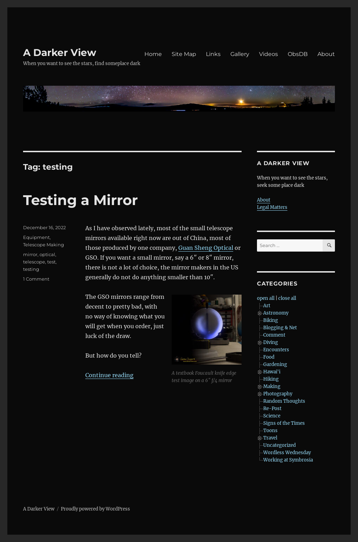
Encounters (276, 350)
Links (213, 54)
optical (47, 254)
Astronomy (275, 313)
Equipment (36, 237)
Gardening (275, 364)
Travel (270, 438)
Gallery (239, 54)
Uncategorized (279, 445)
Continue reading (109, 375)
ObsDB (298, 54)
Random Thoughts (284, 401)
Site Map (184, 54)
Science (271, 416)
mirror (30, 254)
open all (265, 298)
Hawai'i (271, 372)
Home (153, 54)
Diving (270, 342)
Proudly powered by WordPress (95, 509)
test (51, 262)
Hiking (271, 379)
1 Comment (36, 279)
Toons (270, 431)
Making (271, 386)
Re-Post (272, 408)
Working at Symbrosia (288, 460)
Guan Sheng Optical (205, 247)
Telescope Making (43, 244)
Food (268, 357)
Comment (274, 335)
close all (287, 298)
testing (31, 269)
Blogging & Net (280, 328)
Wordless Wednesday (287, 453)
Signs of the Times (284, 423)
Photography (277, 394)
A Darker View (59, 52)
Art (266, 306)
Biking (270, 320)
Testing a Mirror (80, 200)
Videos (268, 54)
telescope (34, 262)
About (326, 54)
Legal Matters (272, 207)
